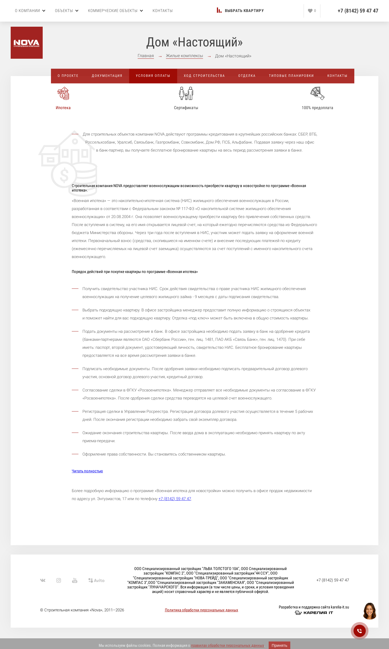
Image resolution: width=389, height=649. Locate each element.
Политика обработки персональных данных (201, 610)
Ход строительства (204, 76)
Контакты (163, 10)
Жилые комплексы (184, 55)
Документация (107, 76)
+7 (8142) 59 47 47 (358, 11)
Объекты (66, 10)
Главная (146, 55)
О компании (30, 10)
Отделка (247, 76)
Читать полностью (87, 471)
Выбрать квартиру (244, 11)
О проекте (68, 76)
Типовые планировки (291, 76)
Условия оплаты (153, 76)
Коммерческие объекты (115, 10)
